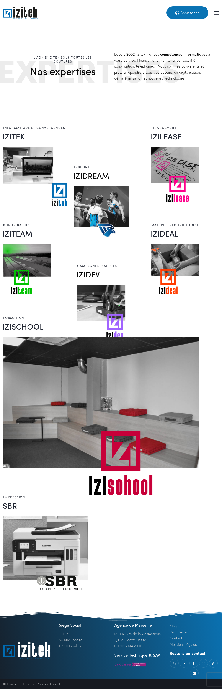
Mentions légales (183, 644)
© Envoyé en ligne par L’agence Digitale (32, 684)
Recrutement (180, 631)
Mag (173, 625)
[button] (187, 12)
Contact (176, 638)
